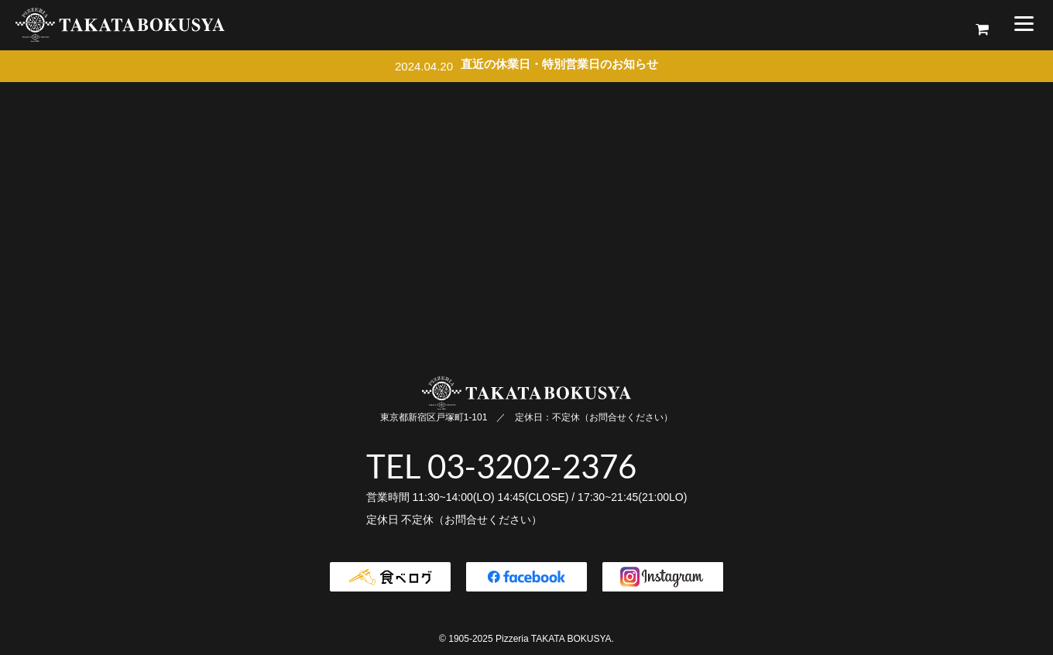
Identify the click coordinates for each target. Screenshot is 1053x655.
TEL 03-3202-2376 (501, 466)
